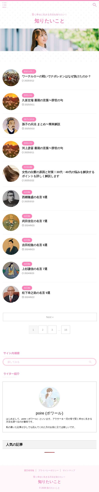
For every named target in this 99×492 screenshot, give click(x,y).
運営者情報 (29, 470)
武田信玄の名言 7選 (34, 221)
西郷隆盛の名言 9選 (34, 197)
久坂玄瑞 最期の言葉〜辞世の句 (42, 100)
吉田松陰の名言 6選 (34, 245)
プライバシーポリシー (48, 470)
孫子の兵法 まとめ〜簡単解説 (41, 124)
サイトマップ (69, 470)
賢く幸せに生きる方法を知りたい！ (49, 477)
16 (65, 329)
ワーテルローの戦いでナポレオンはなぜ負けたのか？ (56, 76)
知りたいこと (49, 21)
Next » (49, 317)
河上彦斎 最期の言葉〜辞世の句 (42, 148)
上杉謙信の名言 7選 (34, 269)
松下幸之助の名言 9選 (36, 293)
